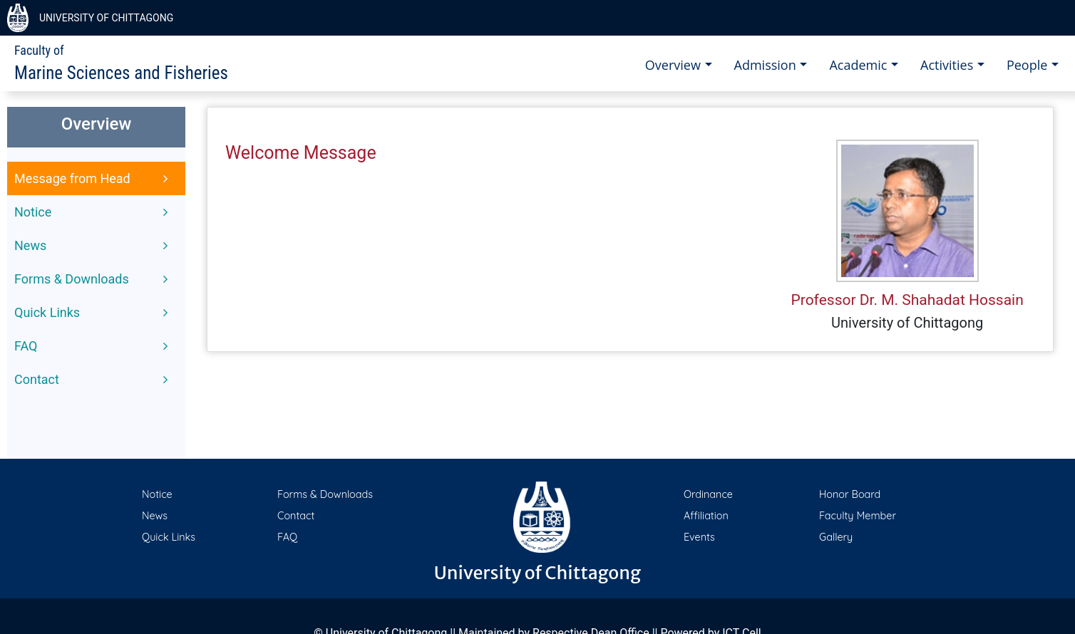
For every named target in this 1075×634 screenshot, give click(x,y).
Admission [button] (767, 64)
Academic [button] (859, 64)
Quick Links (92, 313)
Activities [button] (948, 64)
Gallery (836, 537)
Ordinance (708, 494)
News (92, 246)
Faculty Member (857, 515)
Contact (92, 380)
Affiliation (706, 515)
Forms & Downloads (92, 279)
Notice (92, 212)
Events (699, 537)
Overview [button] (674, 64)
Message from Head (92, 179)
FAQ (92, 346)
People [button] (1029, 64)
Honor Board (849, 494)
